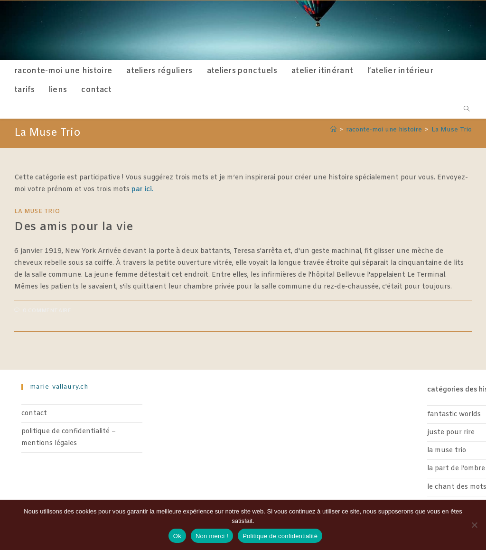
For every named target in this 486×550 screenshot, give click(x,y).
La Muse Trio (451, 130)
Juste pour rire (451, 432)
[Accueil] (333, 130)
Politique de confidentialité (280, 536)
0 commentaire (47, 311)
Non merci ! (212, 536)
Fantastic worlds (454, 414)
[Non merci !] (474, 525)
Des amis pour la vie (73, 227)
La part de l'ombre (456, 468)
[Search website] (466, 110)
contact (34, 413)
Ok (177, 536)
